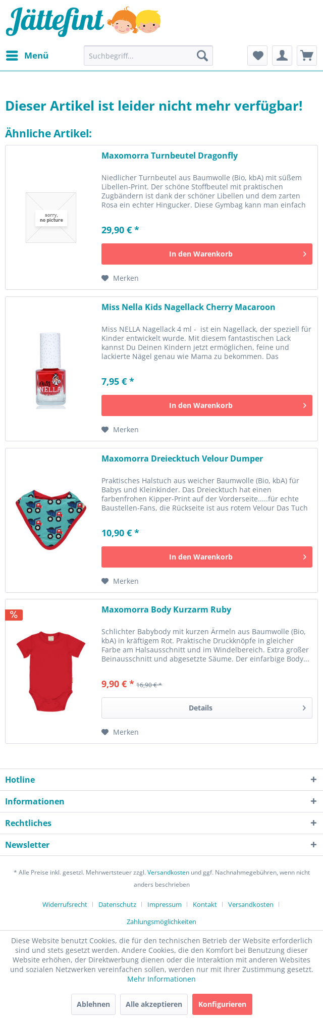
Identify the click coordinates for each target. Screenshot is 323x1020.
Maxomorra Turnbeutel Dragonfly (169, 155)
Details (247, 706)
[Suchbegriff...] (148, 55)
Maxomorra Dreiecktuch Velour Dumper (182, 458)
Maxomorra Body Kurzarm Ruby (166, 609)
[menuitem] (26, 55)
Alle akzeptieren (154, 1004)
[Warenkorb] (307, 55)
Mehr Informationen (161, 979)
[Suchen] (202, 55)
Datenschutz (117, 904)
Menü (27, 54)
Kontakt (205, 904)
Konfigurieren (222, 1004)
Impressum (164, 904)
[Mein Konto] (282, 55)
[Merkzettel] (257, 55)
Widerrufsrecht (64, 904)
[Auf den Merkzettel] (120, 278)
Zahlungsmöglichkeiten (161, 921)
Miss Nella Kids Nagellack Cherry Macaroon (188, 307)
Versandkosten (168, 872)
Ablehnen (93, 1004)
